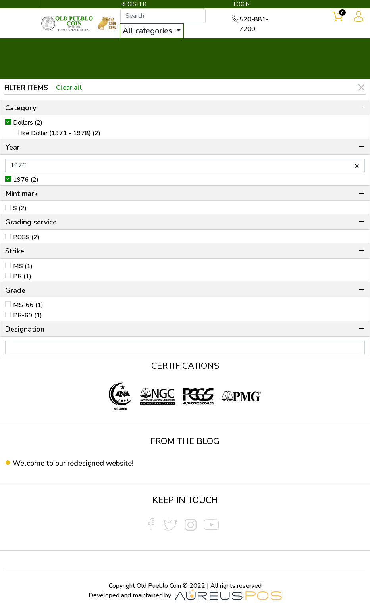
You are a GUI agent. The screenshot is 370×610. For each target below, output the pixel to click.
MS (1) (23, 266)
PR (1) (22, 276)
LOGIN (240, 5)
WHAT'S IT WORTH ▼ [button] (183, 48)
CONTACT (325, 48)
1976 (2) (26, 179)
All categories (154, 31)
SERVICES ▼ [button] (278, 48)
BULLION (60, 48)
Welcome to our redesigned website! (78, 463)
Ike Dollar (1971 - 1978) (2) (60, 133)
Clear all (70, 87)
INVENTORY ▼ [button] (110, 48)
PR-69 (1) (27, 316)
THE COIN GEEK (239, 59)
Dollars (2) (27, 123)
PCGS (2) (26, 237)
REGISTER (134, 5)
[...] (168, 16)
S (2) (20, 208)
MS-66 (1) (28, 305)
